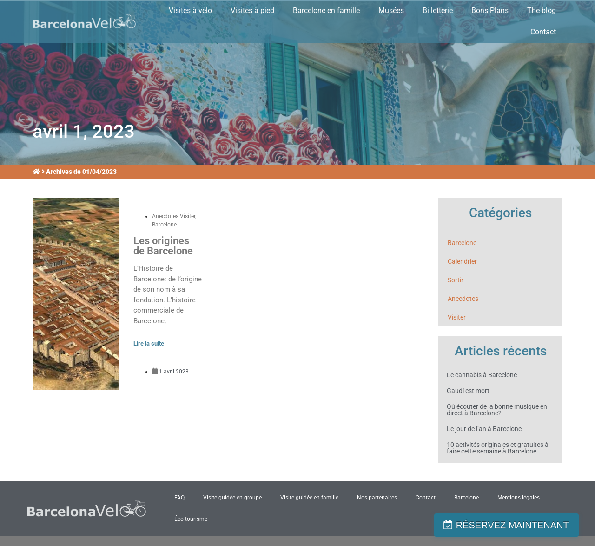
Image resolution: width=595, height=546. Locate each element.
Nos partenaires (377, 497)
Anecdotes (463, 298)
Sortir (455, 280)
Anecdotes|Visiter (173, 216)
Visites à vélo (190, 10)
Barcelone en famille (326, 10)
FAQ (179, 497)
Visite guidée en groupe (232, 497)
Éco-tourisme (190, 519)
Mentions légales (518, 497)
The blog (541, 10)
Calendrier (462, 261)
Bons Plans (490, 10)
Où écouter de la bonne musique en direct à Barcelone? (497, 410)
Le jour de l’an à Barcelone (484, 429)
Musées (391, 10)
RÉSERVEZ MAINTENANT (519, 525)
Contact (543, 31)
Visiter (457, 317)
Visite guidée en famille (309, 497)
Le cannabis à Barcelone (482, 375)
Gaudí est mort (468, 390)
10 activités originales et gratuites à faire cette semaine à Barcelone (498, 448)
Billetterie (438, 10)
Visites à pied (252, 10)
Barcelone (164, 224)
